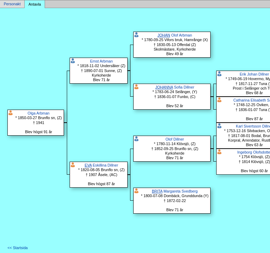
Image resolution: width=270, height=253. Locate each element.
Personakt (12, 4)
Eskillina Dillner (101, 165)
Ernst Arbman (101, 61)
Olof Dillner (175, 139)
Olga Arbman (39, 113)
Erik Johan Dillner (254, 74)
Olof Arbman (175, 35)
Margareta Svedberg (175, 191)
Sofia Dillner (174, 87)
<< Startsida (17, 248)
